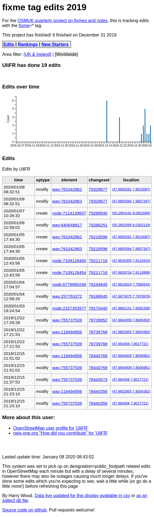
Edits (8, 44)
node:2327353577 (69, 308)
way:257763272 (67, 296)
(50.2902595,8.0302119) (131, 225)
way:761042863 (67, 201)
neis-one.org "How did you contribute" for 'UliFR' (60, 433)
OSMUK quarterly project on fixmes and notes (62, 20)
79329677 (98, 189)
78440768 (98, 355)
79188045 (98, 296)
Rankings (28, 44)
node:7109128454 (69, 272)
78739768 (98, 332)
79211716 (98, 260)
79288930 (98, 213)
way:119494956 (67, 332)
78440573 (98, 379)
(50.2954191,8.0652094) (131, 213)
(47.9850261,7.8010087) (131, 189)
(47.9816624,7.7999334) (131, 284)
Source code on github (24, 510)
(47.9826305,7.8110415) (131, 261)
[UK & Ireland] (37, 54)
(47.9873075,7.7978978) (131, 296)
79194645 (98, 284)
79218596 (98, 236)
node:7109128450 (69, 260)
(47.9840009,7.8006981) (131, 356)
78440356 (98, 391)
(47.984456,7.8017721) (130, 344)
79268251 (98, 225)
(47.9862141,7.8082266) (131, 308)
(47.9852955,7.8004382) (131, 332)
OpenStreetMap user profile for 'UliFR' (50, 428)
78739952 (98, 320)
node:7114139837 (69, 213)
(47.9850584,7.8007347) (131, 201)
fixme (24, 25)
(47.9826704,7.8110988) (131, 273)
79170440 (98, 308)
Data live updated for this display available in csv (82, 495)
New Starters (55, 44)
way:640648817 (67, 225)
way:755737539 (67, 320)
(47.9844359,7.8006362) (131, 320)
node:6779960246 (69, 284)
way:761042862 (67, 189)
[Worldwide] (66, 54)
